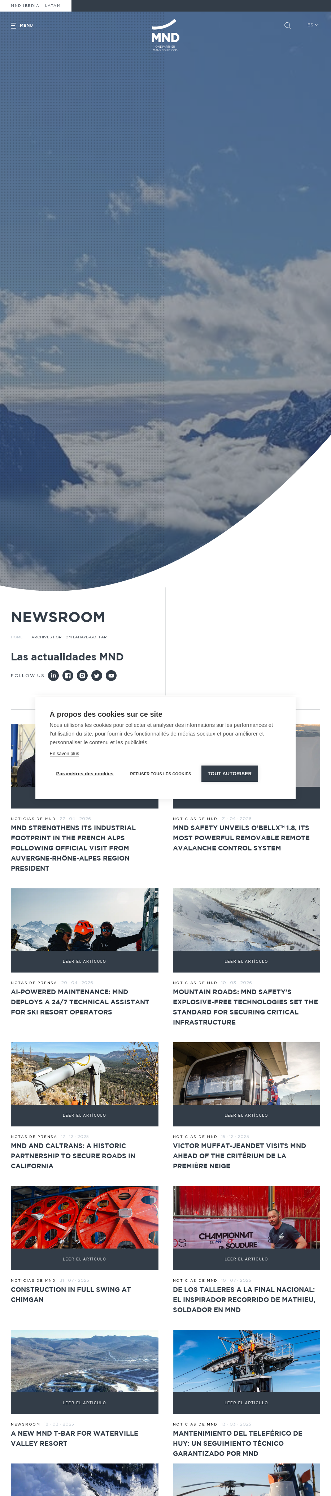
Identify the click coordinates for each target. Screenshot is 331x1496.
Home (17, 637)
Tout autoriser (230, 773)
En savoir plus (64, 753)
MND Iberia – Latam (36, 6)
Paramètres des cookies (85, 773)
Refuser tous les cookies (160, 774)
